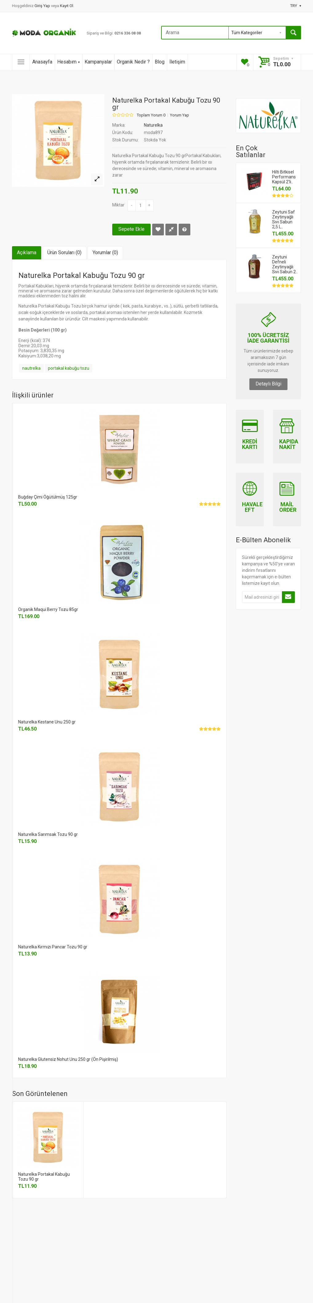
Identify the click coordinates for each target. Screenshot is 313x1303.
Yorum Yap (179, 115)
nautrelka (31, 368)
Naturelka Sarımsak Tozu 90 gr (48, 834)
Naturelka (153, 125)
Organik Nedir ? (133, 62)
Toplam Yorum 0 (151, 115)
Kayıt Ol (66, 5)
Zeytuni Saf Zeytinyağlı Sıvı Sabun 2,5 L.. (283, 219)
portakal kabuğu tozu (68, 368)
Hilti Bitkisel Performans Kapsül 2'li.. (284, 176)
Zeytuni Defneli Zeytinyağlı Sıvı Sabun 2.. (285, 264)
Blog (159, 62)
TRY (295, 5)
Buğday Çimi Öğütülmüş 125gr (47, 497)
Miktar (118, 204)
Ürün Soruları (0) (64, 252)
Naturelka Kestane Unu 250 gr (47, 721)
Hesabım (68, 62)
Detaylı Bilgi (268, 384)
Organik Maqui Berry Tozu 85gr (48, 609)
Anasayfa (42, 62)
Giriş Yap (42, 5)
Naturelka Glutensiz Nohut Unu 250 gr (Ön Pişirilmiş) (68, 1059)
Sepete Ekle (131, 229)
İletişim (177, 62)
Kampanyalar (98, 62)
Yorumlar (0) (105, 252)
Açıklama (26, 252)
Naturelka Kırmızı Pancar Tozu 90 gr (52, 946)
